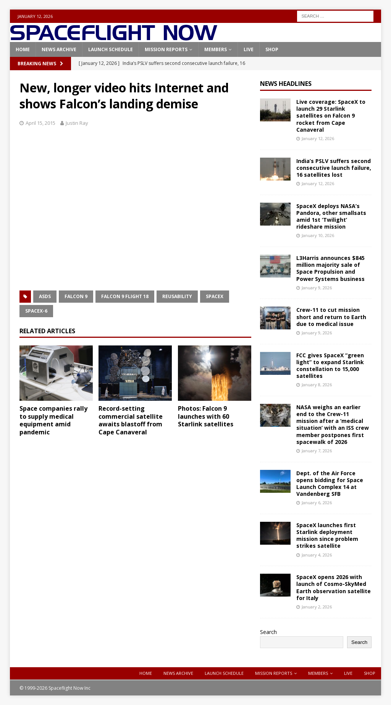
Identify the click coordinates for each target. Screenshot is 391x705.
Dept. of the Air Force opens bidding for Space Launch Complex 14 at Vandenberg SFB (329, 483)
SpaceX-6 (36, 311)
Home (23, 49)
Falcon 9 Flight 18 (125, 296)
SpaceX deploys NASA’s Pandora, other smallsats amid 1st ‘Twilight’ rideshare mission (331, 216)
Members (215, 49)
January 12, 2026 (318, 138)
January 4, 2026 (317, 555)
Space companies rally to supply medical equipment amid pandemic (53, 420)
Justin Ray (77, 122)
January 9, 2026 (317, 287)
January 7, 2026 (317, 450)
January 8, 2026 (317, 384)
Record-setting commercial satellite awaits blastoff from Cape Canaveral (131, 420)
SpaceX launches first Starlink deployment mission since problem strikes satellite (327, 535)
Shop (271, 49)
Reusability (177, 296)
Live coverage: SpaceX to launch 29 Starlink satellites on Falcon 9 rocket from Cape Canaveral (330, 115)
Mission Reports (166, 49)
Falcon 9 (76, 296)
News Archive (59, 49)
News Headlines (286, 83)
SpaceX (214, 296)
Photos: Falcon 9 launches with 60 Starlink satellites (205, 416)
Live (249, 49)
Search (268, 632)
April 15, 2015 (40, 122)
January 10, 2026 (318, 235)
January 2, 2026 (317, 607)
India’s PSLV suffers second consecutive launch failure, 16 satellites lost (333, 167)
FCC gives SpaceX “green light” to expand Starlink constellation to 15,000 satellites (330, 366)
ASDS (45, 296)
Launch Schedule (110, 49)
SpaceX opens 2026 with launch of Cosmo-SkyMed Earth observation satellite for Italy (333, 587)
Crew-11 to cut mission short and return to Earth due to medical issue (331, 316)
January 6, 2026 (317, 502)
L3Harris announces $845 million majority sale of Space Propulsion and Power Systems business (330, 268)
